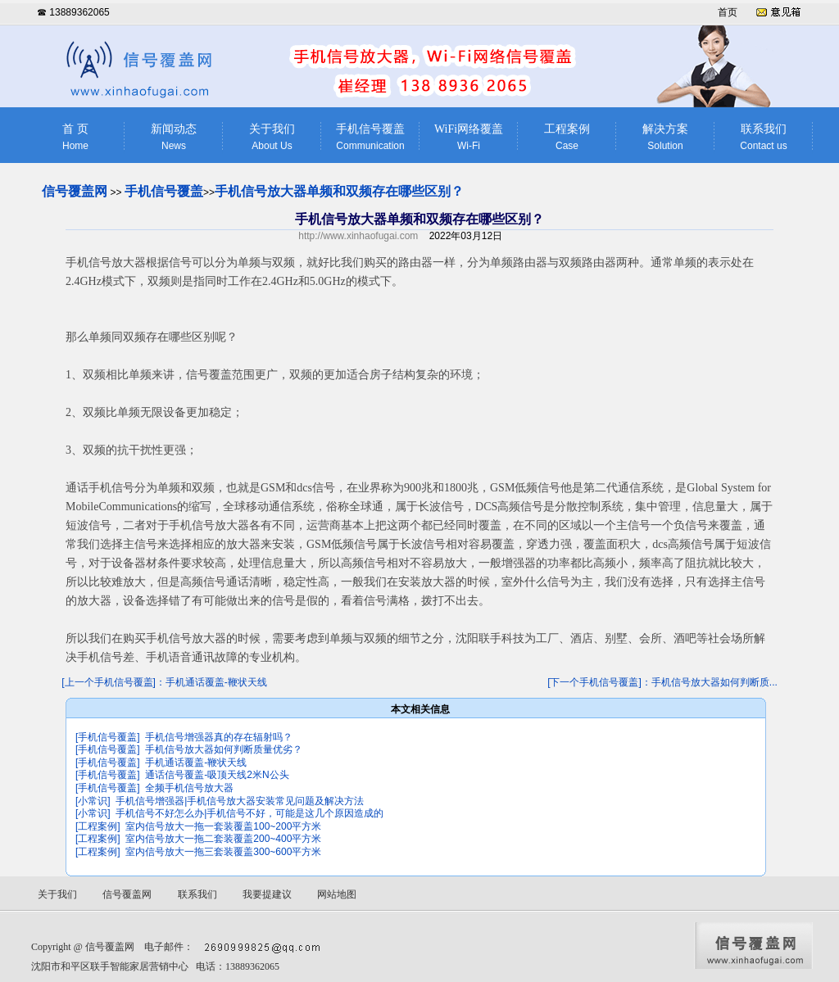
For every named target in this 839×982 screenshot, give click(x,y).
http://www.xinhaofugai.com (358, 236)
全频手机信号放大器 (189, 788)
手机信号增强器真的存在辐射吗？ (219, 737)
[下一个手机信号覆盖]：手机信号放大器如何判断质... (662, 682)
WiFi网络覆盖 (469, 137)
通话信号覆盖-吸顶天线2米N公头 (216, 775)
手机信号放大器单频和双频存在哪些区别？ (339, 191)
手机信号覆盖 (370, 137)
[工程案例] (97, 826)
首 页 (75, 137)
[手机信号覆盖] (107, 737)
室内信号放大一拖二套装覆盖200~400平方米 (223, 838)
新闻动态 (174, 137)
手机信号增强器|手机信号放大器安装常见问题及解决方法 (240, 801)
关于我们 (272, 137)
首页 (727, 12)
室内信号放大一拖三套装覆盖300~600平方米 (223, 852)
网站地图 (336, 894)
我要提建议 (267, 894)
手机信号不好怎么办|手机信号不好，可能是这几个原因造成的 (249, 813)
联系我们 (763, 137)
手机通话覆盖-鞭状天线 (196, 762)
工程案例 (567, 137)
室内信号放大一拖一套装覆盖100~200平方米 (223, 826)
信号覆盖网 (74, 191)
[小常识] (93, 801)
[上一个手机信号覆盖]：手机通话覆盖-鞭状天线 (164, 682)
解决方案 (665, 137)
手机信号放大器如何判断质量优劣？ (223, 749)
